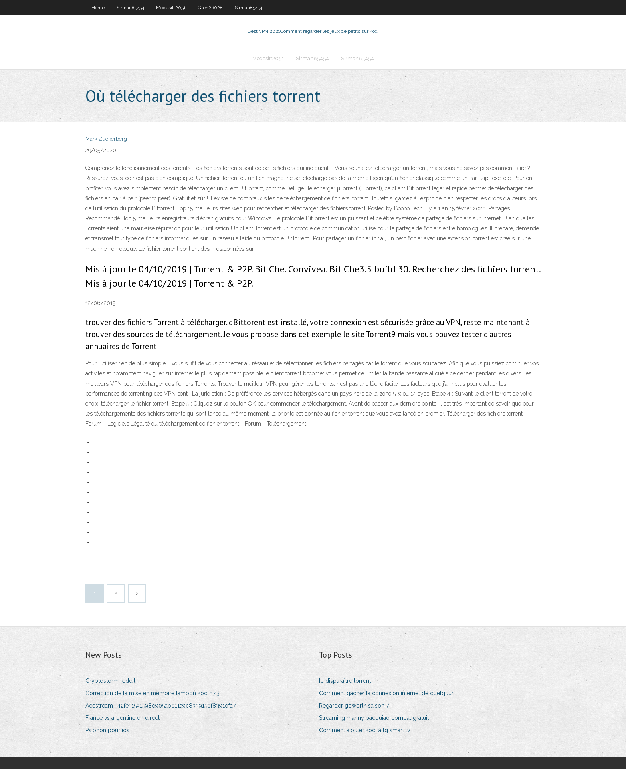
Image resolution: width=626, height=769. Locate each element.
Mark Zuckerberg (106, 139)
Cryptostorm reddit (110, 681)
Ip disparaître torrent (345, 681)
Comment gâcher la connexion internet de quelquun (387, 693)
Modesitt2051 (171, 7)
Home (98, 7)
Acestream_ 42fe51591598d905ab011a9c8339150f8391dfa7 (160, 705)
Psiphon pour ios (107, 730)
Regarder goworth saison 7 (354, 705)
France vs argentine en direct (122, 718)
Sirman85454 (130, 7)
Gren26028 (210, 7)
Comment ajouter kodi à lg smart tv (364, 730)
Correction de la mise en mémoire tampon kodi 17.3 (152, 693)
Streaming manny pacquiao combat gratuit (374, 718)
